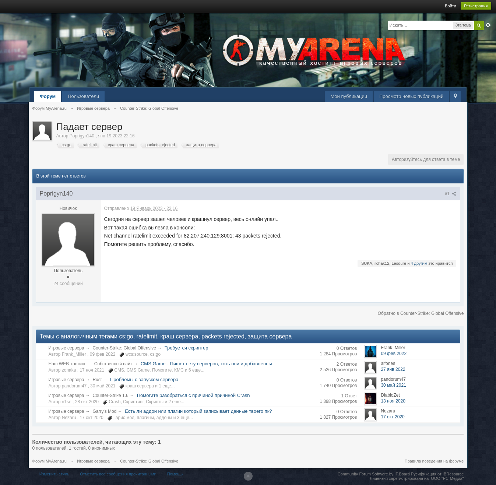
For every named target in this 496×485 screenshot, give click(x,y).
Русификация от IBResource (437, 474)
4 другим (419, 263)
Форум (48, 96)
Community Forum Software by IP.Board (374, 474)
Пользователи (83, 96)
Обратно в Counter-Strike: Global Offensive (421, 313)
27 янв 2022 (393, 369)
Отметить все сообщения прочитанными (118, 474)
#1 (451, 193)
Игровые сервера (66, 348)
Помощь (175, 474)
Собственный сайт (113, 363)
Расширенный (488, 25)
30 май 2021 (393, 385)
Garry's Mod (104, 411)
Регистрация (476, 6)
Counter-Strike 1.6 (110, 395)
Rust (97, 379)
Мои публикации (348, 96)
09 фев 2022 (394, 353)
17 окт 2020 (392, 416)
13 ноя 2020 (393, 401)
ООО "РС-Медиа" (447, 478)
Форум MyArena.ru (49, 461)
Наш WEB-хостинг (67, 363)
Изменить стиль (54, 474)
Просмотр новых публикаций (411, 96)
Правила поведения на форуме (434, 461)
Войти (450, 6)
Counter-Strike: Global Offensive (124, 348)
